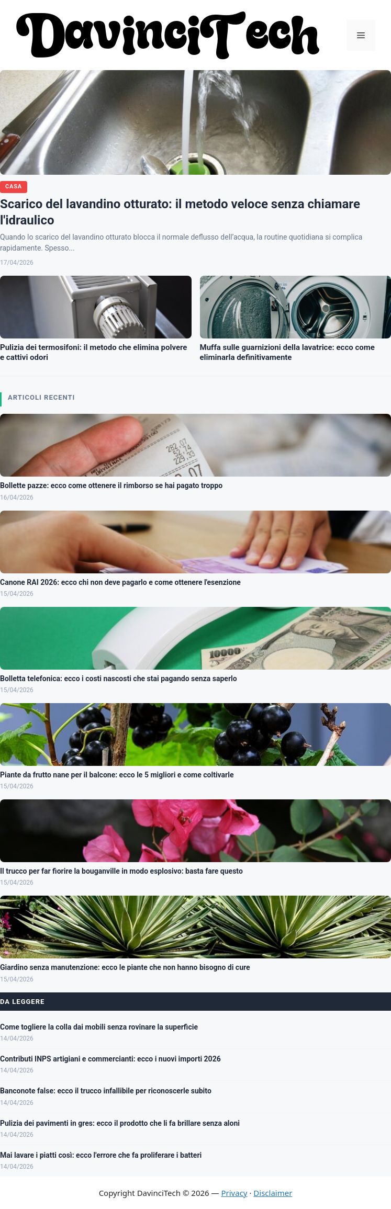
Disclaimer (272, 1193)
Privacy (234, 1193)
